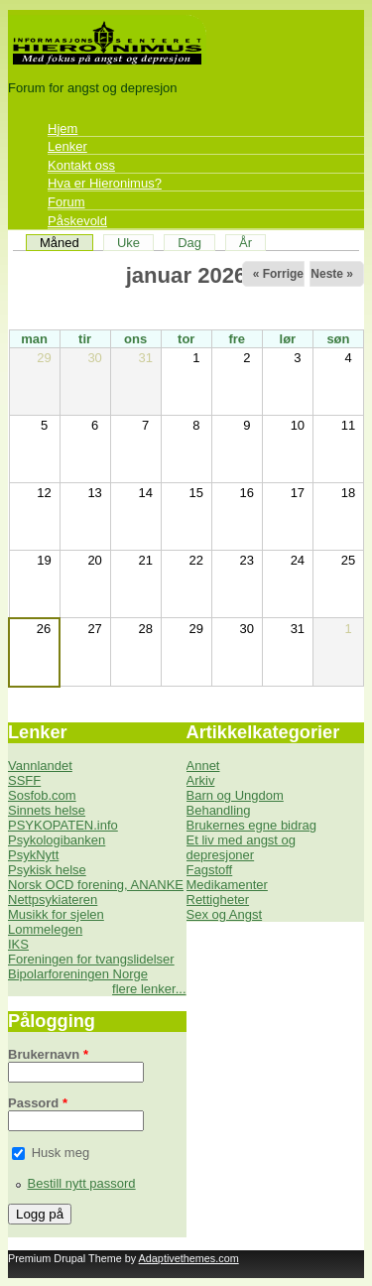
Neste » (331, 274)
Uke (128, 242)
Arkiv (200, 780)
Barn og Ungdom (235, 795)
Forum (66, 201)
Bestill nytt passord (82, 1183)
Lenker (67, 146)
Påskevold (77, 220)
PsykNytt (33, 854)
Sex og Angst (224, 914)
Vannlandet (40, 765)
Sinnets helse (46, 810)
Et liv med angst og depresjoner (241, 847)
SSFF (24, 780)
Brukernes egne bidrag (251, 825)
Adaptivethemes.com (189, 1258)
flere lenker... (149, 988)
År (245, 242)
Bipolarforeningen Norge (78, 973)
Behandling (218, 810)
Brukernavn (48, 1054)
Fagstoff (209, 869)
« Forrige (278, 274)
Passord (37, 1102)
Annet (203, 765)
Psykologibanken (56, 840)
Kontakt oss (81, 165)
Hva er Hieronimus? (105, 183)
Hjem (62, 128)
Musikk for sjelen (56, 914)
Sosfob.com (42, 795)
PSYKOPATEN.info (63, 825)
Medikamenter (227, 884)
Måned (66, 242)
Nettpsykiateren (52, 899)
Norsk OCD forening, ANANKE (96, 884)
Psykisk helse (47, 869)
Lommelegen (45, 929)
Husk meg (61, 1152)
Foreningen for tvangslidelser (91, 959)
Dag (189, 242)
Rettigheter (218, 899)
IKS (18, 944)
